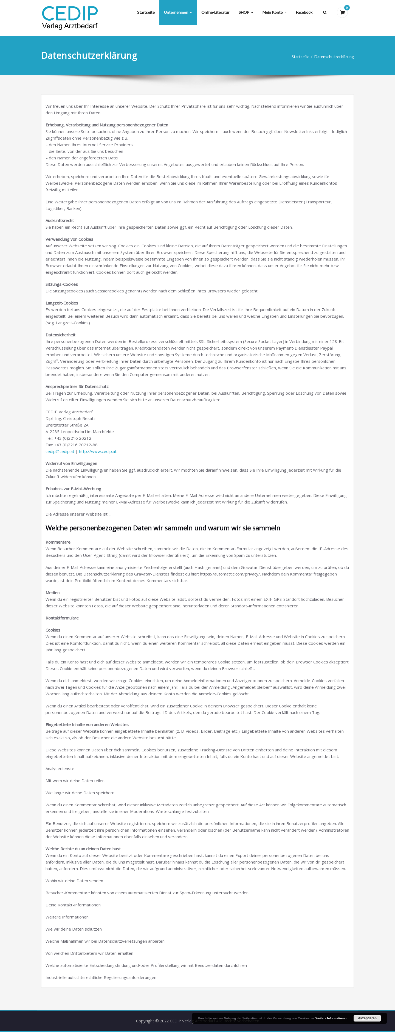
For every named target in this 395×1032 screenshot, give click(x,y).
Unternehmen (178, 12)
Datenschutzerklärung (333, 56)
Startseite (146, 12)
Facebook (304, 12)
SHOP (246, 12)
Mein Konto (275, 12)
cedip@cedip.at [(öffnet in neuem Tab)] (60, 451)
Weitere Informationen (331, 1018)
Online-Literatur (215, 12)
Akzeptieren (367, 1018)
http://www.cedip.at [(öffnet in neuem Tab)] (98, 451)
